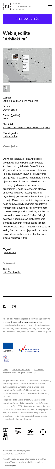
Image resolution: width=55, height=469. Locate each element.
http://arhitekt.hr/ (12, 272)
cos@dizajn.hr (9, 465)
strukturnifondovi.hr (21, 369)
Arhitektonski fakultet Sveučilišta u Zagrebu (26, 127)
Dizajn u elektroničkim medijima (20, 101)
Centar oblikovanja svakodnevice (26, 322)
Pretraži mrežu (27, 19)
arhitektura (10, 252)
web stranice (10, 136)
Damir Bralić (10, 109)
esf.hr (5, 369)
